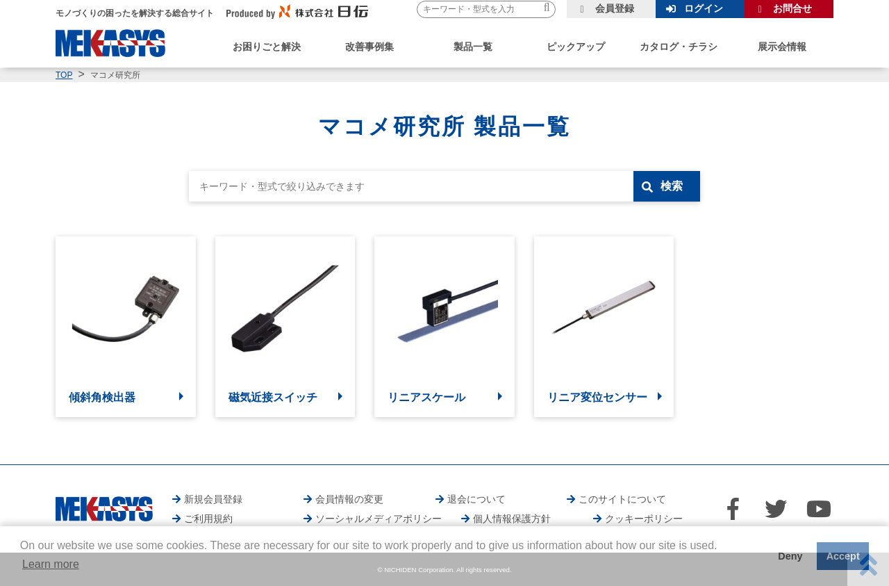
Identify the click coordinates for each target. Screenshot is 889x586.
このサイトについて (622, 499)
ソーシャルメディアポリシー (378, 518)
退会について (476, 499)
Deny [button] (790, 556)
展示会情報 (782, 46)
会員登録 (614, 8)
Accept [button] (843, 556)
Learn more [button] (50, 564)
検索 (671, 186)
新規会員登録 (213, 499)
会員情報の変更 (349, 499)
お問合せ (792, 8)
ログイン (703, 8)
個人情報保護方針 (512, 518)
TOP (64, 75)
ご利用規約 (208, 518)
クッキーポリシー (644, 518)
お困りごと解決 (267, 46)
